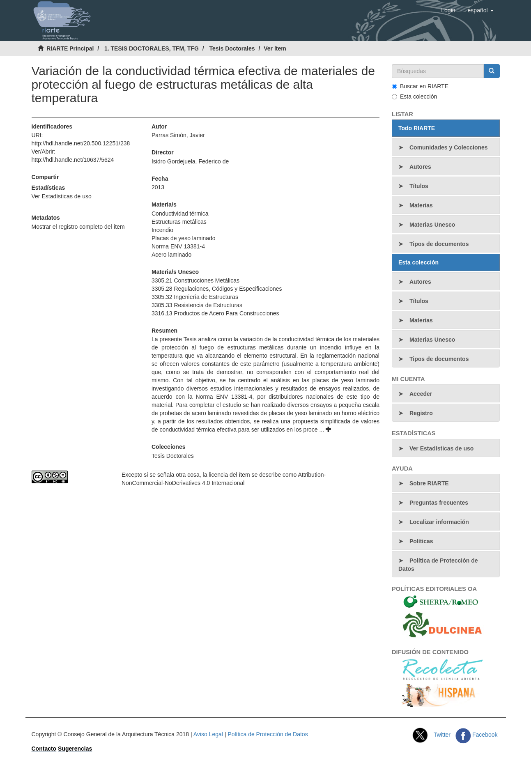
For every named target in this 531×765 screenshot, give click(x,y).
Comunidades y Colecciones (448, 147)
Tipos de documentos (439, 244)
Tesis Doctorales (232, 48)
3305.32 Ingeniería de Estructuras (195, 297)
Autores (420, 166)
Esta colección (414, 96)
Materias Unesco (432, 224)
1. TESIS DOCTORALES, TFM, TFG (151, 48)
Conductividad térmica (180, 213)
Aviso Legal (208, 734)
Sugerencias (75, 748)
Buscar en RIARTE (420, 86)
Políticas (421, 541)
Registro (421, 413)
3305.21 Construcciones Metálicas (195, 280)
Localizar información (439, 522)
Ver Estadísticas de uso (62, 196)
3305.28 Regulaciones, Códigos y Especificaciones (217, 288)
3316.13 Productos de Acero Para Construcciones (215, 313)
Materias (421, 205)
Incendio (162, 230)
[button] (481, 10)
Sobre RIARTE (429, 483)
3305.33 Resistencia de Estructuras (197, 305)
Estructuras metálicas (179, 221)
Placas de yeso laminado (184, 238)
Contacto (44, 748)
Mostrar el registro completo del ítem (78, 226)
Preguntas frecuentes (438, 502)
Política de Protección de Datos (438, 564)
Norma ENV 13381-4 (178, 246)
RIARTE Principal (70, 48)
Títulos (418, 186)
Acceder (420, 394)
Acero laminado (171, 254)
